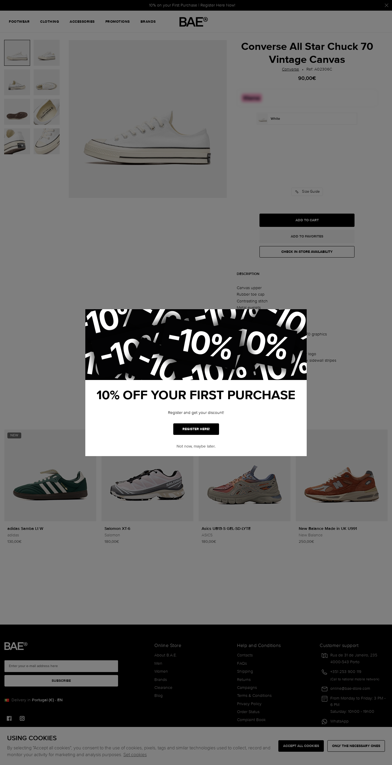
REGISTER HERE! (196, 429)
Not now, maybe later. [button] (196, 446)
